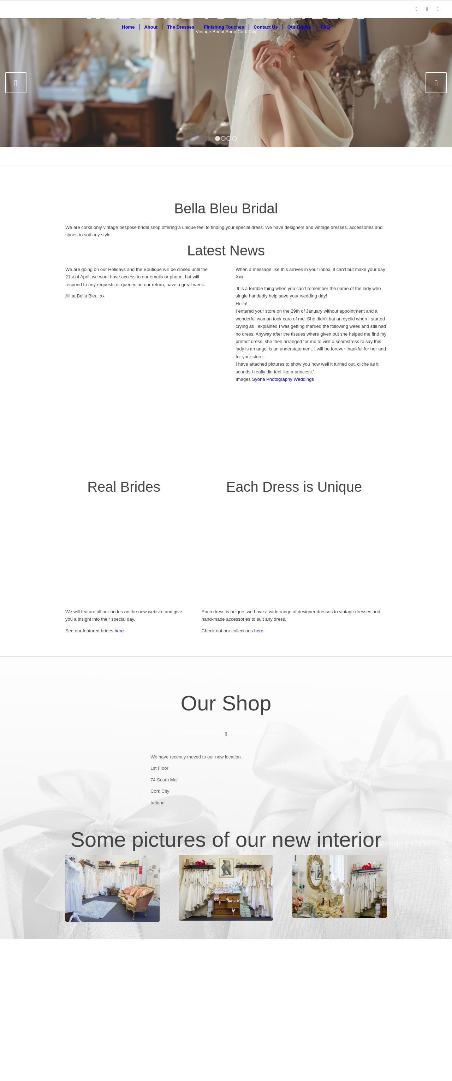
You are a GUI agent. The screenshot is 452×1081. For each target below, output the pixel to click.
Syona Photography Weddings (283, 379)
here (258, 630)
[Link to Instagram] (427, 9)
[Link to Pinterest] (437, 9)
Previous (15, 82)
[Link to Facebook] (416, 9)
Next (436, 82)
